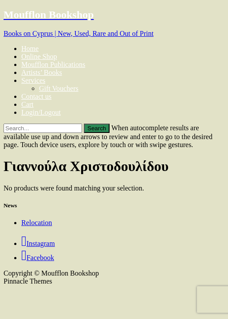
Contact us (36, 96)
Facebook (37, 257)
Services (33, 80)
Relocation (36, 222)
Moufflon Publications (53, 64)
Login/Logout (41, 112)
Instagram (38, 243)
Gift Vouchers (59, 88)
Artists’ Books (41, 72)
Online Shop (39, 56)
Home (30, 48)
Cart (27, 104)
